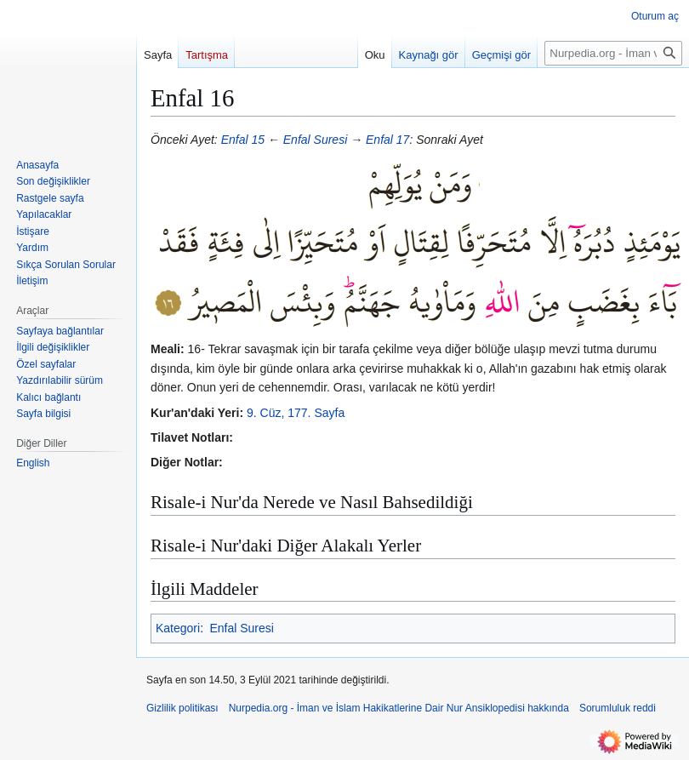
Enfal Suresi (315, 139)
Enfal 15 (243, 139)
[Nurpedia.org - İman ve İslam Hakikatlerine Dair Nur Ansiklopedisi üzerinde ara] (613, 53)
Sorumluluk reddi (617, 708)
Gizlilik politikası (182, 708)
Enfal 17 (387, 139)
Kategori (178, 628)
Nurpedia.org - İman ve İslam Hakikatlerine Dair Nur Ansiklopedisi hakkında (399, 708)
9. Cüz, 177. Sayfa (295, 413)
